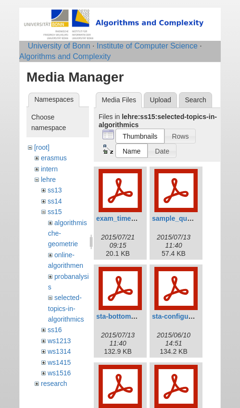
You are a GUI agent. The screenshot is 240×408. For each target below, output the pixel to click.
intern (49, 169)
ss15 (55, 212)
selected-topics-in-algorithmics (66, 308)
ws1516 (59, 373)
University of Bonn (59, 46)
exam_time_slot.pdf (127, 218)
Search (195, 100)
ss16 (55, 330)
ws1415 (59, 362)
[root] (42, 147)
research (54, 383)
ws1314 (59, 351)
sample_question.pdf (185, 218)
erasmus (54, 158)
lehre (48, 179)
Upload (160, 100)
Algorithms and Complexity (65, 56)
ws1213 (59, 341)
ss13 (55, 190)
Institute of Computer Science (147, 46)
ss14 (55, 201)
